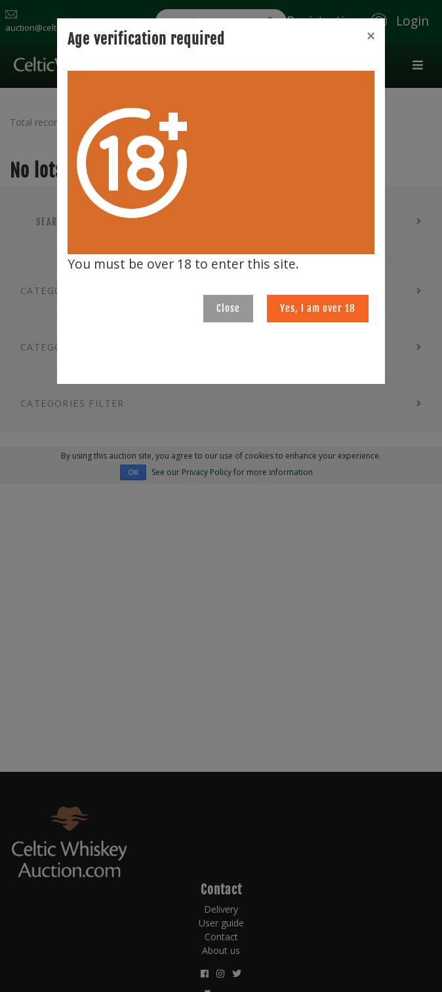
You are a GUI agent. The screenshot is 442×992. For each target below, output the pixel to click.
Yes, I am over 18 (317, 308)
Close (228, 308)
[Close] (370, 36)
